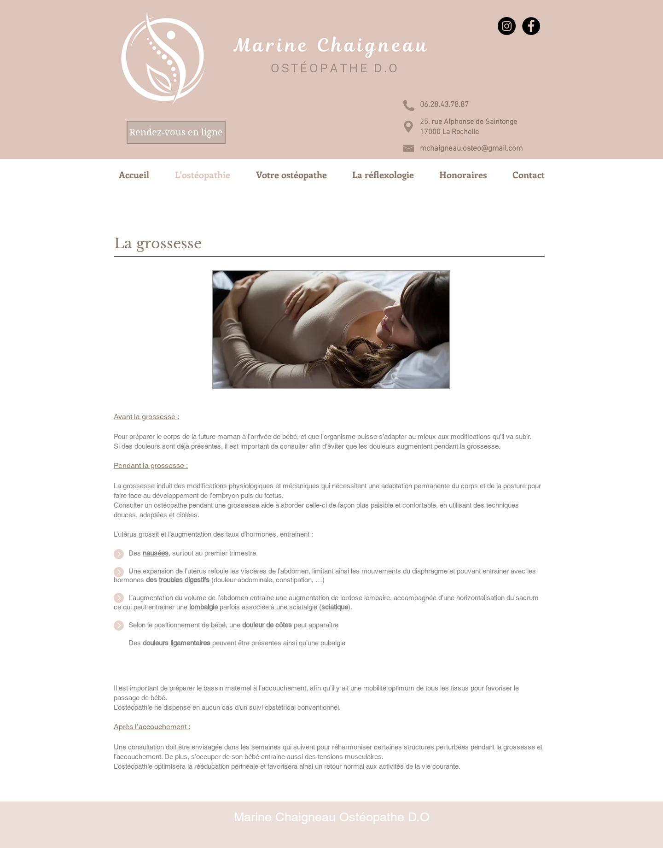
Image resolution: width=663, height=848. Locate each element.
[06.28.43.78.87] (444, 105)
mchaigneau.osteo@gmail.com (471, 148)
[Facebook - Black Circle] (531, 26)
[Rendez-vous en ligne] (176, 132)
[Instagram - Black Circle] (507, 26)
